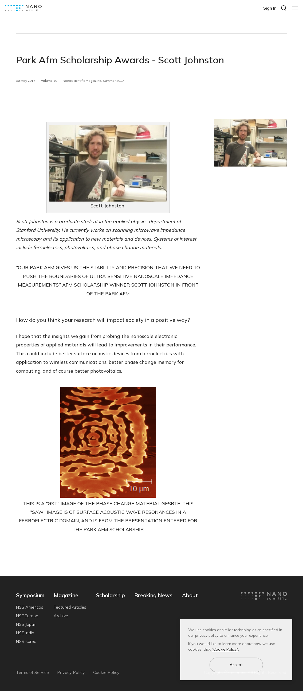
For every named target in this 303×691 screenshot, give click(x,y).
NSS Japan (26, 624)
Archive (61, 615)
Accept (236, 664)
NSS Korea (26, 641)
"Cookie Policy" (225, 649)
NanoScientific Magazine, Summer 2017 (93, 81)
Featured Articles (70, 607)
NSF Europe (27, 615)
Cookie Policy (106, 672)
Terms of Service (32, 672)
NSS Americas (29, 607)
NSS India (25, 632)
